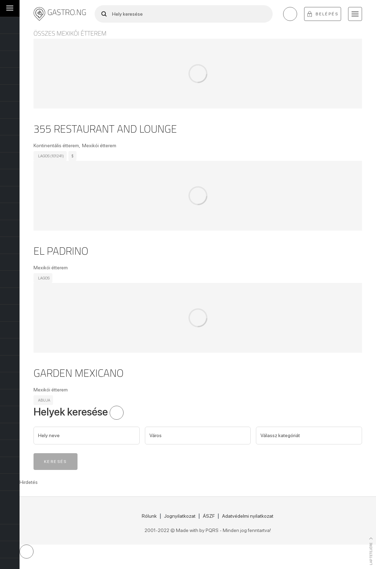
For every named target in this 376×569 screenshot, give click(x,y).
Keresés (55, 461)
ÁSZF (209, 516)
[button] (355, 14)
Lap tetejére (371, 553)
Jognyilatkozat (180, 516)
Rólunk (149, 516)
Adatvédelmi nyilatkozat (247, 516)
